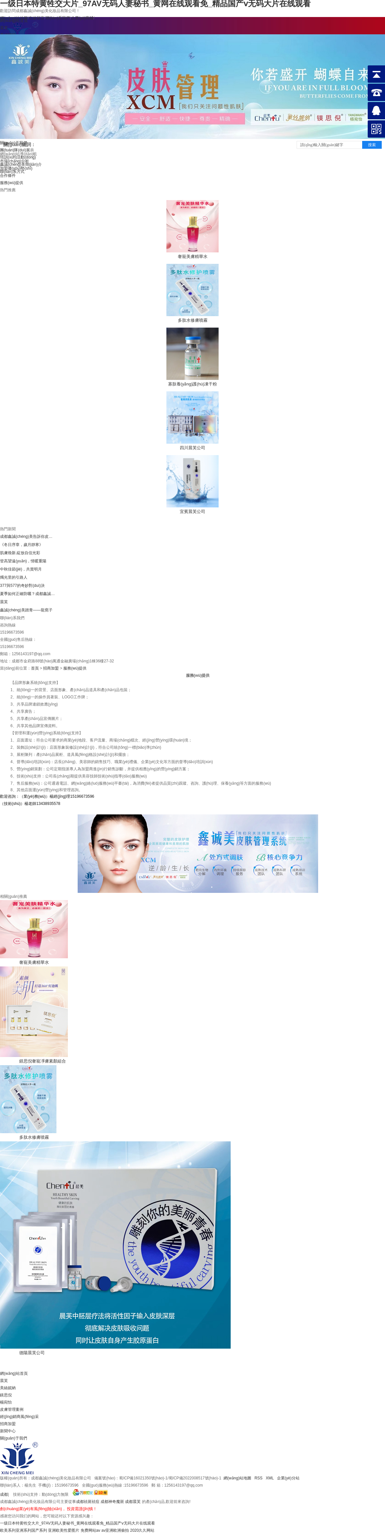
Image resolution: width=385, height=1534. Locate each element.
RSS (259, 1478)
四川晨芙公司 (192, 447)
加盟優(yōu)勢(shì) (16, 168)
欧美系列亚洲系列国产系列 (23, 1530)
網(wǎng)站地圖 (237, 1478)
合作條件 (8, 175)
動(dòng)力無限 (55, 1494)
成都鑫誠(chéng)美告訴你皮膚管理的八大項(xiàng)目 (27, 536)
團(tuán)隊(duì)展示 (17, 150)
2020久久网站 (142, 1530)
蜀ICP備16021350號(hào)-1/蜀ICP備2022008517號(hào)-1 (170, 1478)
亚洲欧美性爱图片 (63, 1530)
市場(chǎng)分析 (14, 161)
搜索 (372, 145)
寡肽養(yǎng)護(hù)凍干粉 (192, 384)
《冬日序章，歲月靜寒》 (21, 544)
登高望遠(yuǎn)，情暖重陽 (23, 561)
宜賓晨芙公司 (192, 511)
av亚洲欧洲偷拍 (115, 1530)
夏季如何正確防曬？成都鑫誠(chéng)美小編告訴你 (27, 593)
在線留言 (36, 18)
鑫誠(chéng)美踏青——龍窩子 (26, 610)
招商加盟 (51, 668)
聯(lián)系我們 (58, 18)
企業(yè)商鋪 (82, 18)
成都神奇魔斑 (112, 1501)
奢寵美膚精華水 (193, 256)
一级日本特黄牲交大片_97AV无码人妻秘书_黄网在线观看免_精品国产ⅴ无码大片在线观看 (77, 1523)
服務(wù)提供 (11, 182)
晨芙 (4, 602)
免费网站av (90, 1530)
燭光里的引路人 (13, 577)
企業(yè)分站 (288, 1478)
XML (270, 1478)
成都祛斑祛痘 (88, 1501)
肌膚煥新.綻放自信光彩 (20, 553)
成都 (4, 1494)
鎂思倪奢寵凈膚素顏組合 (42, 1061)
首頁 (35, 668)
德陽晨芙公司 (32, 1352)
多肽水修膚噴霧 (193, 320)
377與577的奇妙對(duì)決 (22, 585)
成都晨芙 (133, 1501)
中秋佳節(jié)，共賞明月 (21, 569)
